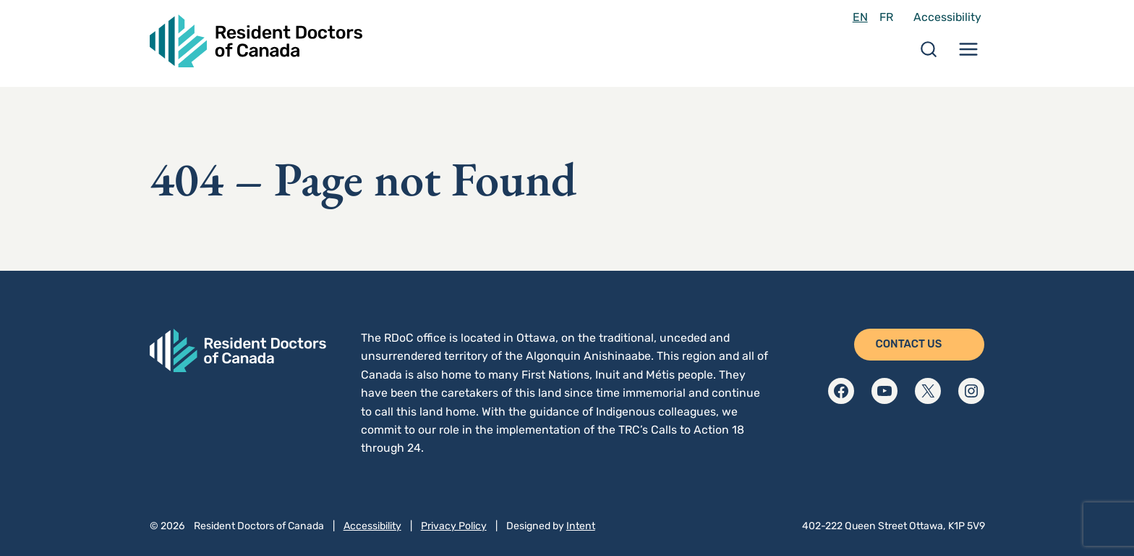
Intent (580, 526)
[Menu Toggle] (968, 54)
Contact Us (908, 343)
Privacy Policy (454, 526)
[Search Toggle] (928, 54)
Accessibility (947, 17)
